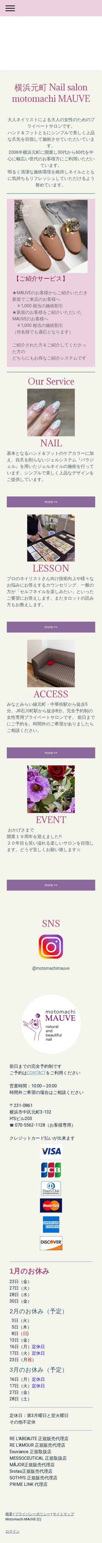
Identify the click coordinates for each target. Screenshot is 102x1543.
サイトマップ (63, 1514)
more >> (51, 502)
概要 (9, 1514)
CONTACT (36, 1072)
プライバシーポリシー (32, 1514)
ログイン (12, 1531)
